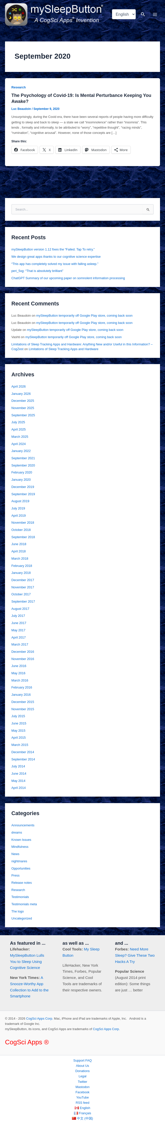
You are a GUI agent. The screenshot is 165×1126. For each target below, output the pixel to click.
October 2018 (21, 530)
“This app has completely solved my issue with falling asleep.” (55, 264)
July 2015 (18, 716)
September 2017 (23, 601)
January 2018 (21, 573)
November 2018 (23, 522)
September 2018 (23, 537)
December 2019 (23, 487)
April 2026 (19, 386)
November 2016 (23, 659)
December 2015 (23, 702)
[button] (143, 14)
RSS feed (83, 1103)
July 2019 (18, 508)
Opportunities (21, 868)
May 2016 (19, 673)
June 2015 (19, 723)
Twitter (82, 1082)
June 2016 (19, 666)
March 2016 (20, 680)
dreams (17, 832)
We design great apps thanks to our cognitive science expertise (56, 256)
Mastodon (83, 1087)
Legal (82, 1076)
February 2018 (22, 566)
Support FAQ (82, 1060)
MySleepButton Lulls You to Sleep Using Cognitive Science (27, 961)
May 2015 (19, 730)
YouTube (82, 1097)
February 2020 (22, 472)
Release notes (22, 883)
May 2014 (19, 781)
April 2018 (19, 551)
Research (19, 87)
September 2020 (23, 465)
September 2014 (23, 759)
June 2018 (19, 544)
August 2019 (21, 501)
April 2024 (19, 444)
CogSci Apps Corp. (39, 1018)
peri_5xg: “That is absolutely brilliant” (38, 271)
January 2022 (21, 451)
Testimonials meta (24, 904)
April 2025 (19, 429)
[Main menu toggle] (155, 14)
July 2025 (18, 422)
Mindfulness (20, 847)
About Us (82, 1066)
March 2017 (20, 644)
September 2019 (23, 494)
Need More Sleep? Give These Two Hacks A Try (135, 955)
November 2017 (23, 587)
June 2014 (19, 773)
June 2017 (19, 623)
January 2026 (21, 394)
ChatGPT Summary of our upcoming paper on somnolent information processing (68, 278)
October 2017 (21, 594)
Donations (82, 1071)
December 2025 (23, 401)
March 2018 (20, 558)
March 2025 (20, 437)
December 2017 (23, 580)
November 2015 (23, 709)
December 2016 (23, 652)
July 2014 (18, 766)
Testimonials (20, 897)
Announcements (23, 825)
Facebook (83, 1092)
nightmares (19, 861)
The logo (18, 911)
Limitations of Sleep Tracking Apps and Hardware (63, 349)
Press (16, 875)
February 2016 (22, 687)
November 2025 (23, 408)
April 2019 (19, 515)
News (16, 854)
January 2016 (21, 694)
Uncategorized (22, 918)
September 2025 (23, 415)
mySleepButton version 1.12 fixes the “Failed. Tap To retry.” (53, 249)
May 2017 (19, 630)
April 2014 (19, 788)
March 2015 (20, 745)
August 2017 (21, 609)
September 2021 (23, 458)
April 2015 (19, 737)
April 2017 (19, 637)
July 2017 (18, 616)
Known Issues (21, 840)
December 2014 (23, 752)
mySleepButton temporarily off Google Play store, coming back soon (84, 315)
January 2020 (21, 479)
